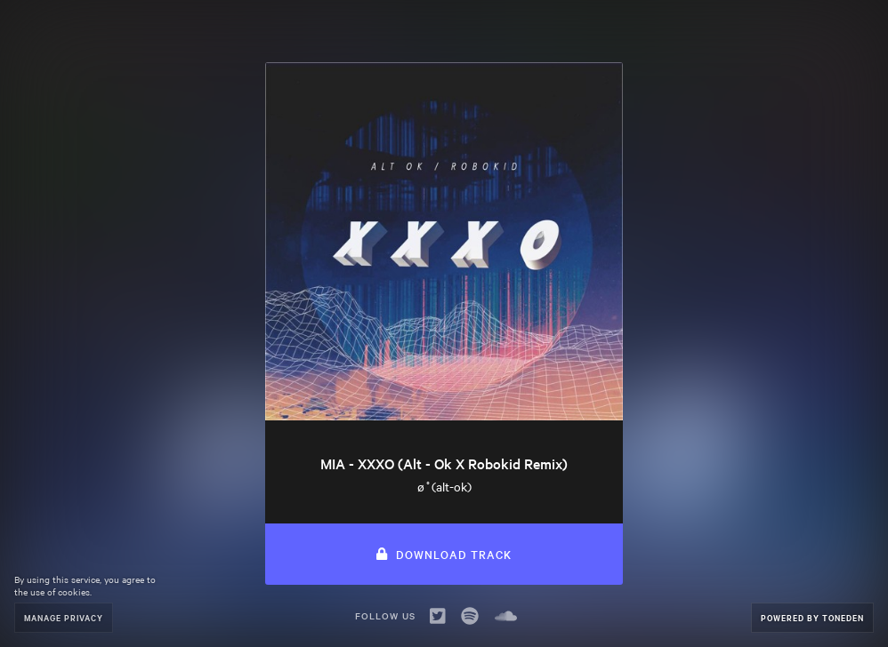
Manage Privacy (63, 617)
